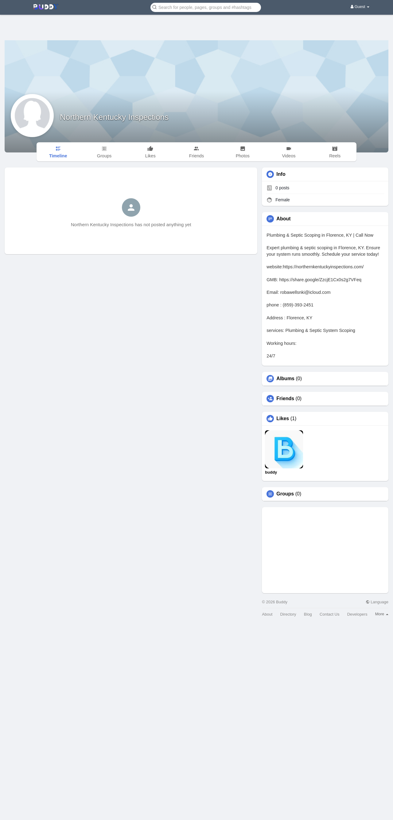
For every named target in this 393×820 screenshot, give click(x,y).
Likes (282, 418)
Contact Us (329, 614)
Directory (288, 614)
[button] (205, 7)
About (267, 614)
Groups (285, 493)
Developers (357, 614)
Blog (308, 614)
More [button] (381, 614)
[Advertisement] (196, 23)
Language (377, 602)
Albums (285, 378)
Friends (285, 398)
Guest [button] (360, 6)
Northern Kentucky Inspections (114, 117)
